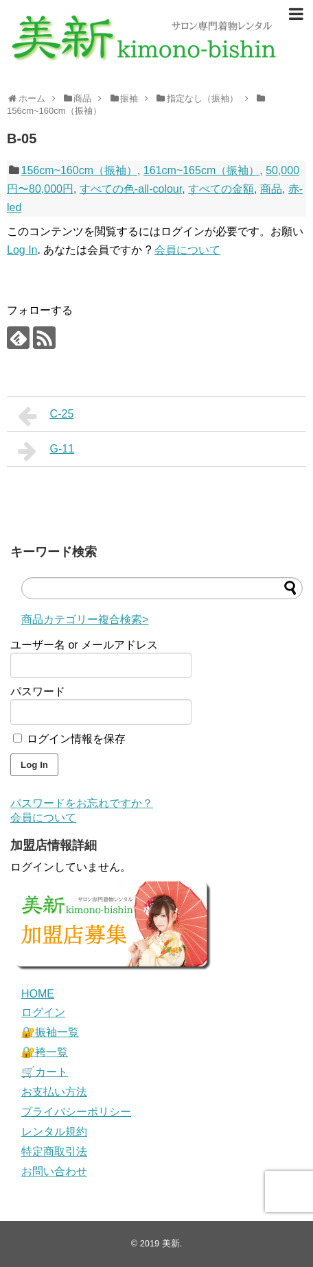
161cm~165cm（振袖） (201, 170)
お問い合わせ (54, 1171)
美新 (171, 1243)
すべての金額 (221, 189)
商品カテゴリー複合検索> (84, 619)
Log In (22, 250)
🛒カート (44, 1072)
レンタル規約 (54, 1131)
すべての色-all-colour (131, 189)
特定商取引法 (54, 1151)
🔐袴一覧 (44, 1052)
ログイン (43, 1012)
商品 (271, 189)
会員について (187, 250)
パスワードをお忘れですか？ (81, 803)
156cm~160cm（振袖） (79, 170)
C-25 (45, 416)
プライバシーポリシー (76, 1112)
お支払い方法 (54, 1092)
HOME (37, 994)
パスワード (37, 691)
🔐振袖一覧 (50, 1032)
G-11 (46, 451)
